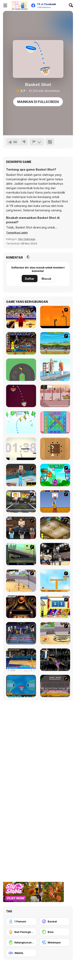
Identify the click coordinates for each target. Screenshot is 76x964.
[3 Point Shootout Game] (55, 554)
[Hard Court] (55, 528)
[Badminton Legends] (55, 343)
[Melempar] (54, 942)
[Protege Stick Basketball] (55, 633)
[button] (17, 232)
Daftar (29, 278)
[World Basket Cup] (21, 633)
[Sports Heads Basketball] (55, 686)
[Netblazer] (21, 475)
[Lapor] (36, 142)
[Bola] (54, 932)
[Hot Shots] (55, 501)
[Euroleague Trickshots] (21, 660)
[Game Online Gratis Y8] (19, 5)
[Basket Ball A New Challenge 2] (55, 580)
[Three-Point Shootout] (21, 317)
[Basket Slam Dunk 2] (55, 396)
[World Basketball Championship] (55, 607)
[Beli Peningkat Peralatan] (21, 932)
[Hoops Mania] (21, 528)
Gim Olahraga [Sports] (26, 239)
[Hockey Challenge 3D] (21, 422)
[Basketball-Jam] (21, 343)
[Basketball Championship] (21, 607)
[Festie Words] (55, 422)
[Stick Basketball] (21, 580)
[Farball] (55, 317)
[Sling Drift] (21, 369)
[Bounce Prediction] (55, 449)
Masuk (46, 278)
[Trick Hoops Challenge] (21, 554)
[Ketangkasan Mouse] (21, 942)
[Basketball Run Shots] (21, 396)
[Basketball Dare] (21, 686)
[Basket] (54, 921)
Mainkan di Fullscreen (38, 102)
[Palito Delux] (21, 449)
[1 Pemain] (21, 921)
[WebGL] (21, 953)
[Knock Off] (55, 369)
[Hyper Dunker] (55, 660)
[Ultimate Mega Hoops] (21, 501)
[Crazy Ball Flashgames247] (55, 475)
